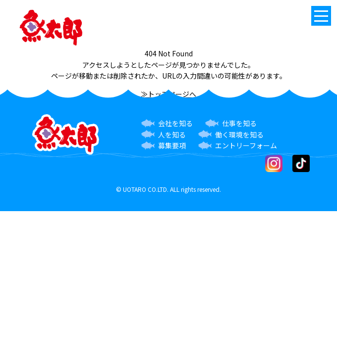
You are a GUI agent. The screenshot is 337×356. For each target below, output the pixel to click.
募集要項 (172, 145)
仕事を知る (239, 123)
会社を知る (175, 123)
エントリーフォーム (246, 145)
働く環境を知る (239, 134)
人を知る (172, 134)
